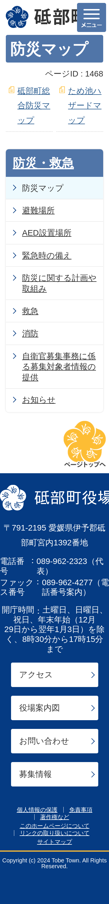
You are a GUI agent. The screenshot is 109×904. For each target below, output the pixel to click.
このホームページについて (55, 826)
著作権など (54, 817)
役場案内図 (39, 707)
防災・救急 (43, 163)
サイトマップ (54, 842)
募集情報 (35, 774)
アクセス (36, 674)
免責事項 (80, 810)
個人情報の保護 (37, 810)
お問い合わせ (44, 740)
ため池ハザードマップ (84, 105)
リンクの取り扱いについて (55, 833)
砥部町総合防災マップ (33, 105)
